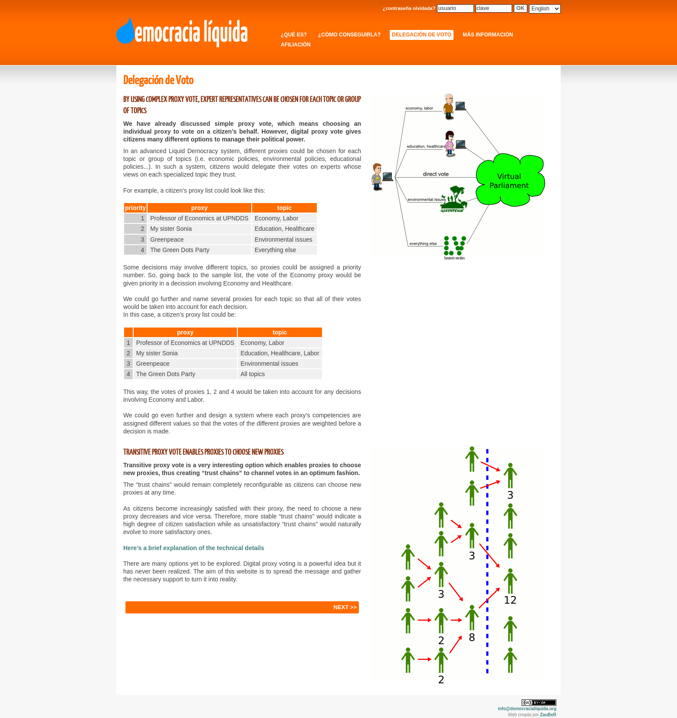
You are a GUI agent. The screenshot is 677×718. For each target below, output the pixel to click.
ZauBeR (548, 714)
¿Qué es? (294, 35)
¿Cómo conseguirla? (349, 35)
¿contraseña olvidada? (409, 8)
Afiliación (296, 45)
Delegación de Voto (421, 35)
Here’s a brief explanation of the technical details (193, 547)
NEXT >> (345, 607)
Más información (488, 35)
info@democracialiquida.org (527, 708)
